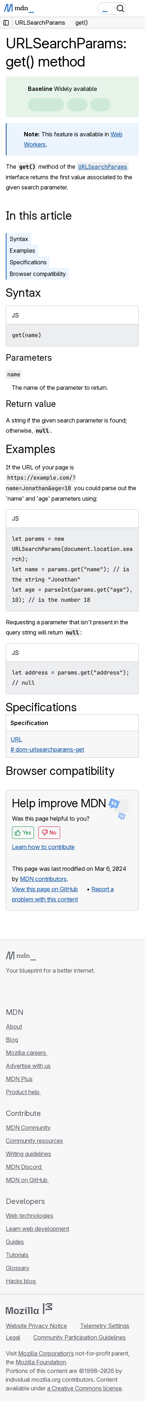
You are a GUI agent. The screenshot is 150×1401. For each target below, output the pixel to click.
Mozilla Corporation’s (46, 1353)
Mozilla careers (26, 1052)
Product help (23, 1092)
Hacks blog (21, 1281)
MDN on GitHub (27, 1180)
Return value (31, 404)
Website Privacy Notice (36, 1325)
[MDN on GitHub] (10, 990)
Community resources (34, 1140)
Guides (15, 1241)
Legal (13, 1337)
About (14, 1026)
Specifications (28, 262)
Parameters (29, 357)
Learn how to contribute (43, 846)
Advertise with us (28, 1065)
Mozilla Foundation (41, 1362)
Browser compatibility (37, 273)
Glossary (17, 1268)
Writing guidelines (28, 1153)
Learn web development (37, 1228)
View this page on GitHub (45, 889)
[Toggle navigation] (136, 8)
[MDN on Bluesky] (23, 990)
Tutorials (17, 1254)
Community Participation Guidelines (79, 1337)
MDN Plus (19, 1078)
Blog (12, 1039)
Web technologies (29, 1215)
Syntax (18, 239)
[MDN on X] (36, 990)
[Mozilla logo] (29, 1308)
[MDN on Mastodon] (49, 990)
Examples (22, 250)
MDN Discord (24, 1166)
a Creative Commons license (84, 1388)
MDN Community (28, 1127)
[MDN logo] (21, 956)
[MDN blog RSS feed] (62, 990)
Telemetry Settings (104, 1325)
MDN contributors (43, 878)
